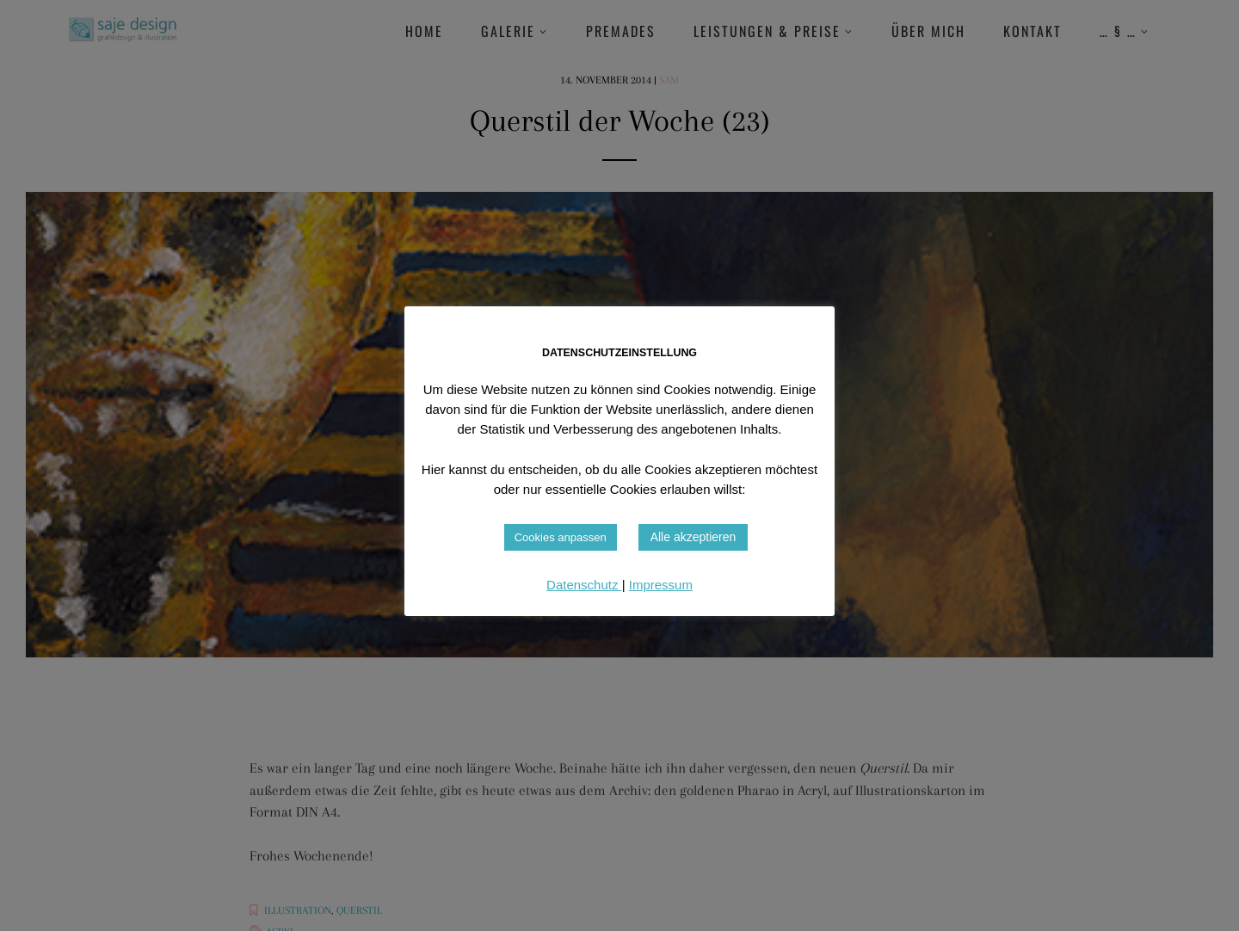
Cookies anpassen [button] (561, 537)
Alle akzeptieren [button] (693, 537)
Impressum (661, 584)
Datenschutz (584, 584)
